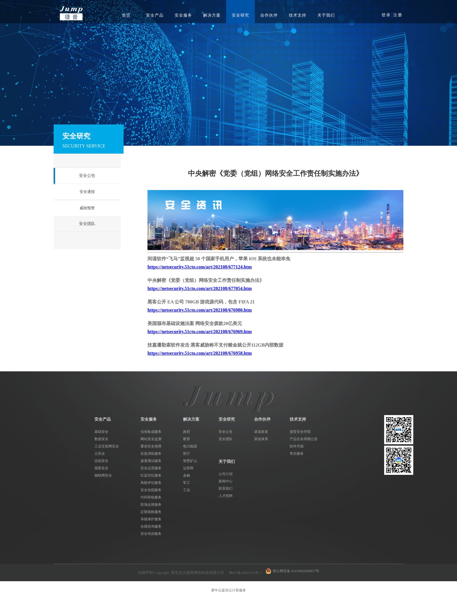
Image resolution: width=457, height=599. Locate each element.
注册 (397, 15)
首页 (126, 15)
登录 (386, 15)
